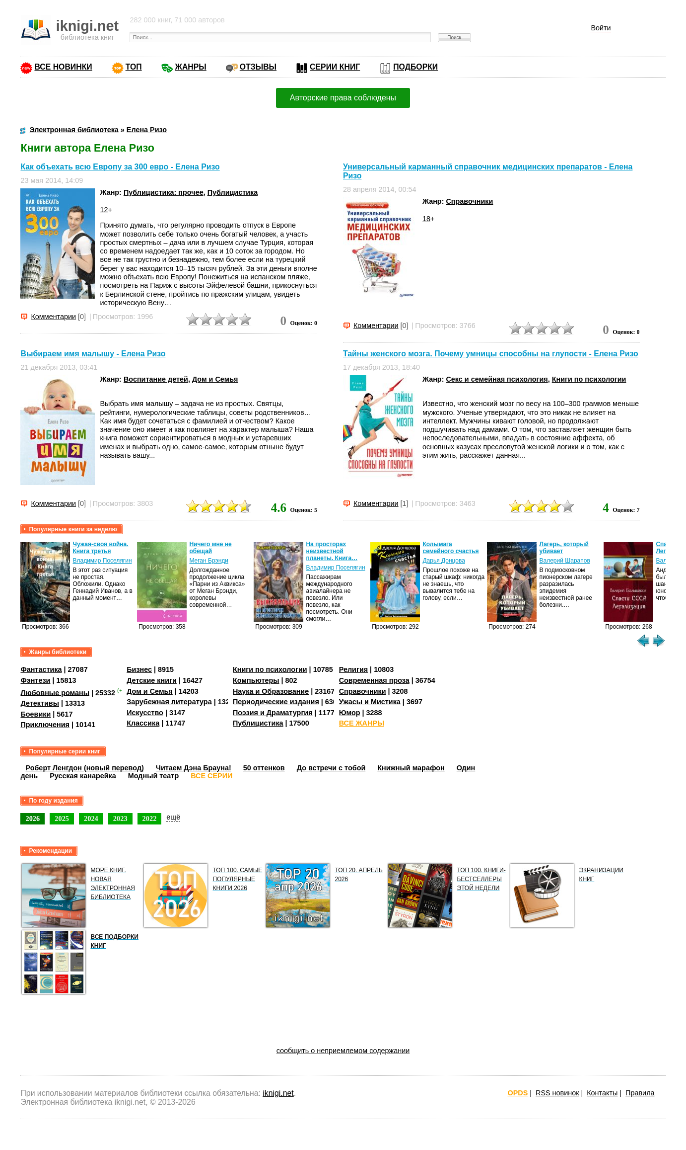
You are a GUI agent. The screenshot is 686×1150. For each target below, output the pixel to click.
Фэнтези (35, 680)
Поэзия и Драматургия (273, 713)
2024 (91, 818)
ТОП (134, 67)
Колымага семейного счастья (450, 548)
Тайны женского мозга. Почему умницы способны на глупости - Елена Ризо (490, 353)
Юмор (349, 713)
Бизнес (139, 669)
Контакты (602, 1093)
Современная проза (374, 680)
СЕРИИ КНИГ (335, 67)
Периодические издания (276, 702)
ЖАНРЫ (190, 67)
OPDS (517, 1093)
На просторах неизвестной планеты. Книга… (331, 551)
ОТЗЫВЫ (258, 67)
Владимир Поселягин (102, 560)
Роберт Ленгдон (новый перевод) (84, 768)
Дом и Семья (215, 379)
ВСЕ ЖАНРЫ (361, 723)
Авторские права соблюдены (343, 97)
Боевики (35, 714)
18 (426, 219)
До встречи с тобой (331, 768)
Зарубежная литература (169, 702)
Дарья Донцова (443, 560)
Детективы (39, 703)
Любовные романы (54, 692)
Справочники (469, 201)
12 (104, 210)
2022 (149, 818)
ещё (173, 817)
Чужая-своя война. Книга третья (100, 548)
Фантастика (41, 669)
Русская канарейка (83, 776)
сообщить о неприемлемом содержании (343, 1051)
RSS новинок (557, 1093)
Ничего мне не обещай (210, 548)
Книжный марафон (411, 768)
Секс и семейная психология (497, 379)
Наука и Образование (271, 691)
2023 (120, 818)
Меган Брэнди (208, 560)
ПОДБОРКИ (415, 67)
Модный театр (153, 776)
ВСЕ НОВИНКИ (63, 67)
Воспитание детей (156, 379)
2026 (32, 818)
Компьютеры (256, 680)
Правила (639, 1093)
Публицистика (232, 192)
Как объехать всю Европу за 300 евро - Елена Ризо (119, 167)
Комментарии (53, 317)
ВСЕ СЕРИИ (211, 776)
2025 (62, 818)
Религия (353, 669)
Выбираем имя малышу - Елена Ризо (92, 353)
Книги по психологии (589, 379)
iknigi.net (278, 1093)
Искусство (145, 713)
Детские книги (152, 680)
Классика (143, 723)
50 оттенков (264, 768)
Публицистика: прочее (164, 192)
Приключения (44, 725)
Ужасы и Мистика (370, 702)
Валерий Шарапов (564, 560)
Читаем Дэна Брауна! (193, 768)
